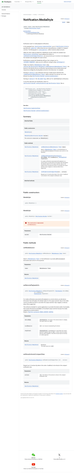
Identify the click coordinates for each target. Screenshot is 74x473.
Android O (32, 72)
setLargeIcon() (43, 49)
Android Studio (67, 1)
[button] (9, 16)
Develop (35, 14)
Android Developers (27, 14)
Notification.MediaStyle (31, 147)
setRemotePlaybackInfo (47, 156)
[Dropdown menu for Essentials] (22, 1)
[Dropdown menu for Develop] (43, 1)
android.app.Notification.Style (32, 32)
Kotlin (63, 22)
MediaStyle (28, 132)
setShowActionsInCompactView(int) (33, 56)
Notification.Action (62, 46)
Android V (32, 78)
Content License (59, 393)
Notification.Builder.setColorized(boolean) (45, 76)
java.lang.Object (27, 31)
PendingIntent (63, 157)
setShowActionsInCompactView (49, 171)
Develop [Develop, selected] (39, 1)
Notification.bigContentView (43, 46)
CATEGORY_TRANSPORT (29, 62)
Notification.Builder (37, 135)
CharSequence (57, 156)
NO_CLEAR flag (42, 78)
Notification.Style (34, 28)
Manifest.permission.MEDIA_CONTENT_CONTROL (40, 312)
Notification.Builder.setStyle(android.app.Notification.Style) (42, 83)
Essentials (17, 1)
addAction (34, 48)
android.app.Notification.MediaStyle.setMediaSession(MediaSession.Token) (45, 66)
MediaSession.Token (40, 65)
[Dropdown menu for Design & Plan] (33, 1)
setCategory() (61, 62)
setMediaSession (45, 147)
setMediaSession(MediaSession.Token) (34, 74)
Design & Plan (28, 1)
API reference (6, 7)
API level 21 (67, 18)
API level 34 (67, 285)
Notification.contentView (31, 54)
